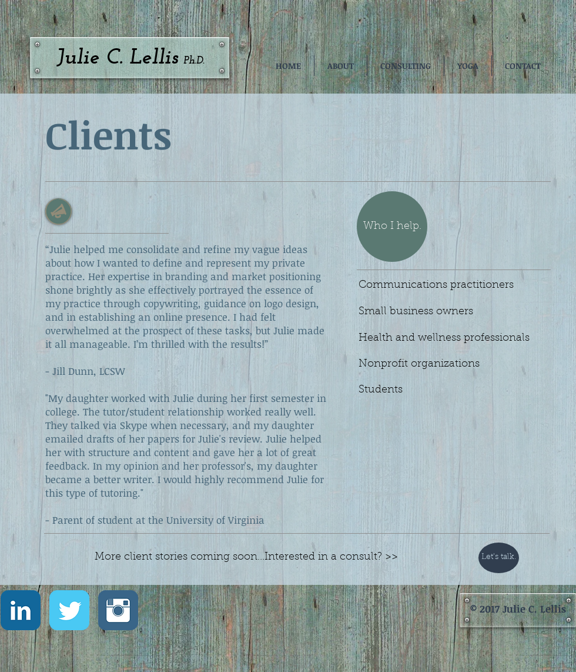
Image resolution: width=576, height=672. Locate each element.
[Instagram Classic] (118, 610)
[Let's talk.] (498, 558)
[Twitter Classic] (69, 610)
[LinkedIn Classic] (21, 610)
